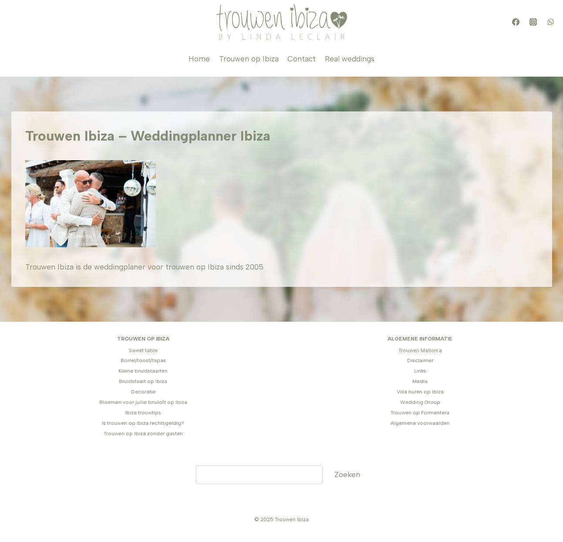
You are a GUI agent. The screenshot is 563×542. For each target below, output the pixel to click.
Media (420, 381)
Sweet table (143, 350)
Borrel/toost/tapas (143, 360)
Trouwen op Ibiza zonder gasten (143, 434)
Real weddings (349, 58)
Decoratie (143, 392)
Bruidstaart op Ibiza (143, 381)
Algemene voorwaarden (420, 423)
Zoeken (347, 474)
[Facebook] (516, 22)
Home (199, 58)
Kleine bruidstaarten (143, 371)
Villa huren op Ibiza (420, 392)
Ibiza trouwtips (143, 413)
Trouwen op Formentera (420, 413)
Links (420, 371)
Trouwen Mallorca (420, 350)
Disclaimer (420, 360)
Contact (301, 58)
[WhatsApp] (550, 22)
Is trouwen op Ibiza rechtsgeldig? (143, 423)
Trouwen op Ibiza (249, 58)
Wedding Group (420, 402)
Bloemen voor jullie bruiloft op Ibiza (143, 402)
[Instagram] (533, 22)
